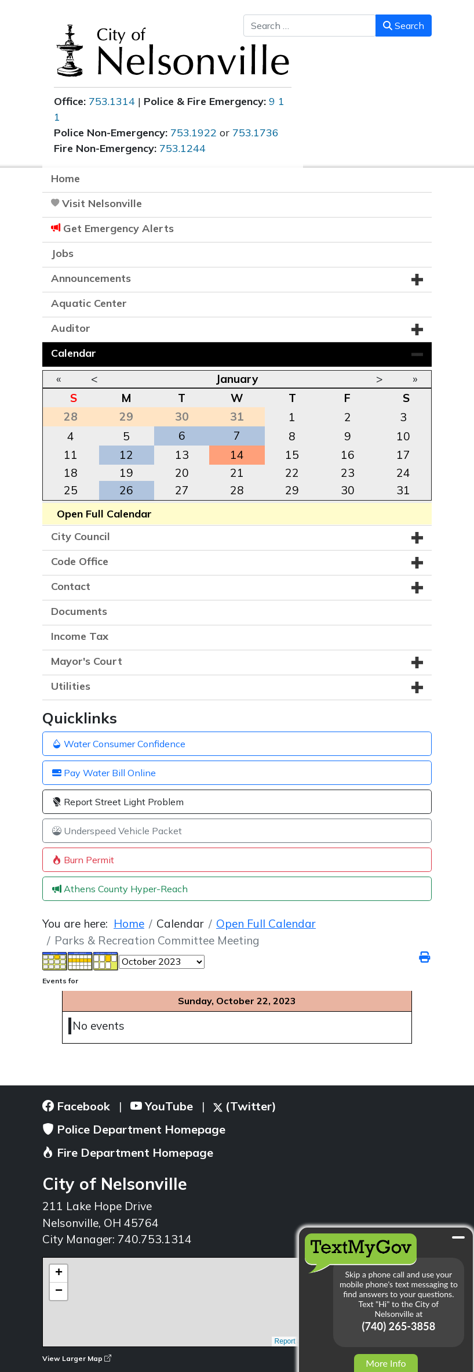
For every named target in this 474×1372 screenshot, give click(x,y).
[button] (417, 279)
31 (403, 490)
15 (292, 455)
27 (182, 490)
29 (292, 490)
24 (403, 473)
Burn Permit (83, 860)
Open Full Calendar (104, 513)
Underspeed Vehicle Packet (117, 831)
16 (348, 455)
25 (71, 490)
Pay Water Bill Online (104, 773)
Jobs (62, 253)
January (237, 379)
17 (403, 455)
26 (126, 490)
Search (403, 25)
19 (126, 473)
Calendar (73, 353)
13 (182, 455)
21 (237, 473)
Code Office (79, 561)
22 (292, 473)
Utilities (70, 686)
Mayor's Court (86, 661)
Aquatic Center (89, 303)
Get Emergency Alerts (118, 228)
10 (403, 436)
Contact (70, 586)
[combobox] (309, 26)
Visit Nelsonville (102, 203)
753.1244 (182, 148)
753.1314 (112, 101)
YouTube (161, 1106)
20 (182, 473)
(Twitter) (244, 1106)
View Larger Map (76, 1358)
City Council (80, 536)
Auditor (70, 328)
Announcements (91, 278)
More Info (386, 1363)
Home (65, 178)
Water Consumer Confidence (118, 744)
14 (237, 455)
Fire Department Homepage (127, 1152)
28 (237, 490)
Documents (79, 611)
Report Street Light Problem (118, 802)
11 (71, 455)
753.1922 (193, 132)
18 (71, 473)
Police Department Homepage (133, 1129)
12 (126, 455)
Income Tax (79, 636)
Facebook (76, 1106)
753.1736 (255, 132)
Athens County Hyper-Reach (120, 889)
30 (348, 490)
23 (348, 473)
